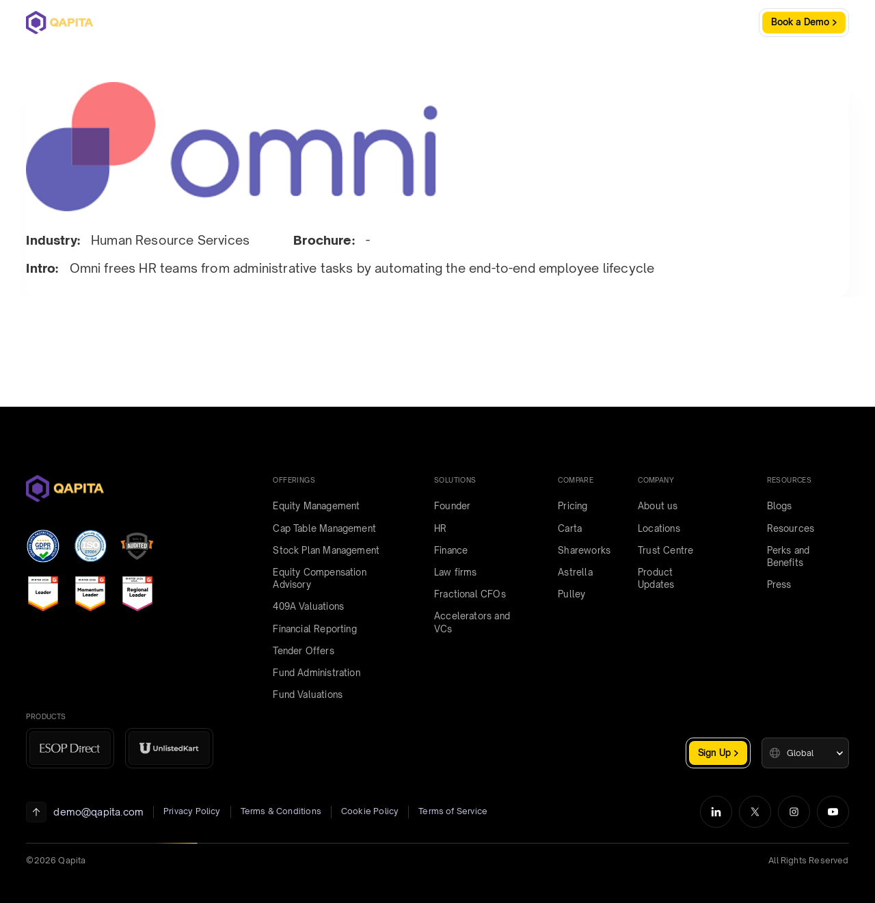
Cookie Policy (370, 811)
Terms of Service (452, 811)
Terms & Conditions (281, 811)
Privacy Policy (192, 811)
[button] (805, 753)
